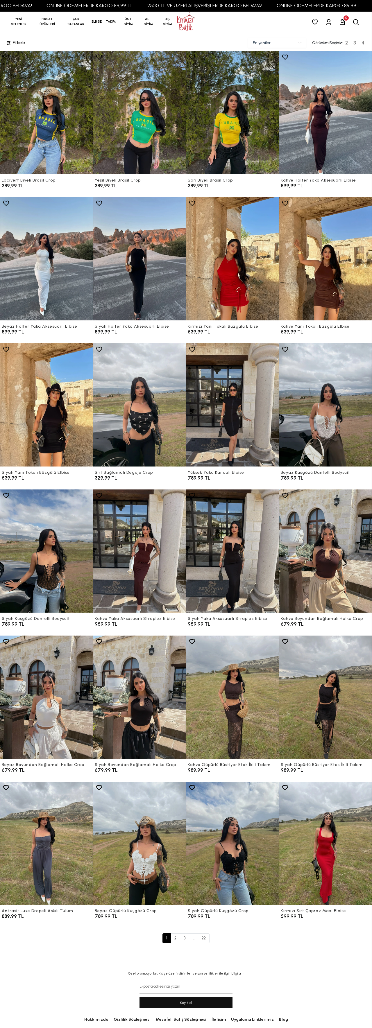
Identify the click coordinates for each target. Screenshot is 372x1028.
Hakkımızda (96, 1019)
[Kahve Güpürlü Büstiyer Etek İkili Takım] (232, 697)
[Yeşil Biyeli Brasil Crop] (139, 112)
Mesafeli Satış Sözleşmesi (181, 1019)
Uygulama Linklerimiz (252, 1019)
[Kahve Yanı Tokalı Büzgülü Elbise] (325, 258)
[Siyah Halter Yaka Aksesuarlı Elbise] (139, 258)
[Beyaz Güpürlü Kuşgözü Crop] (139, 843)
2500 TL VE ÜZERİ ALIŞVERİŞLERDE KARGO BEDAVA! (219, 5)
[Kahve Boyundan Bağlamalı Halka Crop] (325, 551)
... (193, 938)
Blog (283, 1019)
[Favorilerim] (316, 22)
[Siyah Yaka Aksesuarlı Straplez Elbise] (232, 551)
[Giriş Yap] (329, 22)
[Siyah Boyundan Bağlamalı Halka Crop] (139, 697)
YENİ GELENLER (18, 21)
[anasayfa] (186, 21)
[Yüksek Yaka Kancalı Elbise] (232, 405)
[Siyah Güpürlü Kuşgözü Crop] (232, 843)
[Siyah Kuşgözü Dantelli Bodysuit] (46, 551)
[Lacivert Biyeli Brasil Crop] (46, 112)
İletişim (219, 1019)
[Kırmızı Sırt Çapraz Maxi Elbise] (325, 843)
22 (204, 938)
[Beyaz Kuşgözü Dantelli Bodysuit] (325, 405)
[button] (47, 22)
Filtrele (15, 43)
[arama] (357, 22)
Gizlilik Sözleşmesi (132, 1019)
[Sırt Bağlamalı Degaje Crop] (139, 405)
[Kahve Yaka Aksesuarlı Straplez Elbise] (139, 551)
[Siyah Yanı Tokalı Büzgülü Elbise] (46, 405)
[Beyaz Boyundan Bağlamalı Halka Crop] (46, 697)
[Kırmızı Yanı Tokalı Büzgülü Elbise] (232, 258)
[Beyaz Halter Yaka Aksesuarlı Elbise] (46, 258)
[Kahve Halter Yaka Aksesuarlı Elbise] (325, 112)
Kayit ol (186, 1003)
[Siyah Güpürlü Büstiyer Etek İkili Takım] (325, 697)
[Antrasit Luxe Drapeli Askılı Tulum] (46, 843)
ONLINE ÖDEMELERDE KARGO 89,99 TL (104, 5)
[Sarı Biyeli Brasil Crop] (232, 112)
